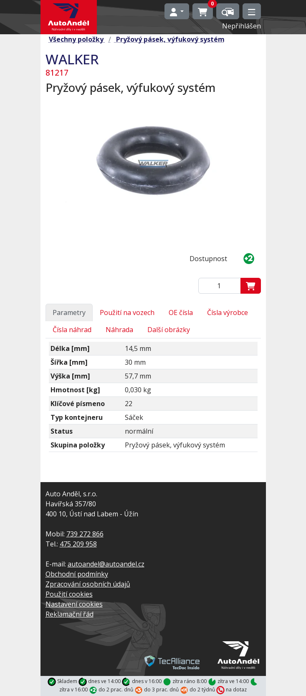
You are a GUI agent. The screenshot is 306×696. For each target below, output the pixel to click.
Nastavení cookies (74, 604)
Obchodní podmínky (77, 574)
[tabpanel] (153, 400)
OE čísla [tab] (181, 312)
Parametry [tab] (69, 312)
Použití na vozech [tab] (127, 312)
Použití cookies (69, 594)
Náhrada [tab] (119, 329)
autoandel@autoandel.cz (106, 564)
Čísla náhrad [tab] (72, 329)
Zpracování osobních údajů (88, 584)
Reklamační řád (70, 614)
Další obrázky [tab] (168, 329)
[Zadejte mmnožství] (219, 286)
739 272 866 (85, 534)
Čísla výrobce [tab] (227, 312)
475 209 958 (78, 544)
